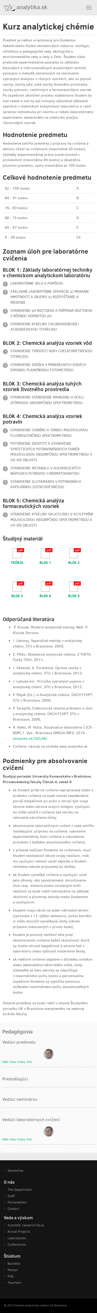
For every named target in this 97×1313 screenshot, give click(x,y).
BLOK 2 (74, 562)
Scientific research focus (26, 1225)
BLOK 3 (17, 595)
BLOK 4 (45, 595)
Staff (11, 1196)
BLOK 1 (45, 562)
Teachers (14, 1282)
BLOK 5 (74, 595)
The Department (20, 1189)
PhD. (11, 1276)
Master (13, 1270)
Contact (13, 1209)
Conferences (17, 1244)
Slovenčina (15, 1170)
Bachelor (14, 1263)
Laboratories (17, 1238)
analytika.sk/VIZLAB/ (30, 738)
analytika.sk (25, 7)
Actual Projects (19, 1231)
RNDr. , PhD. (17, 1062)
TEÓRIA (17, 562)
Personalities (17, 1202)
